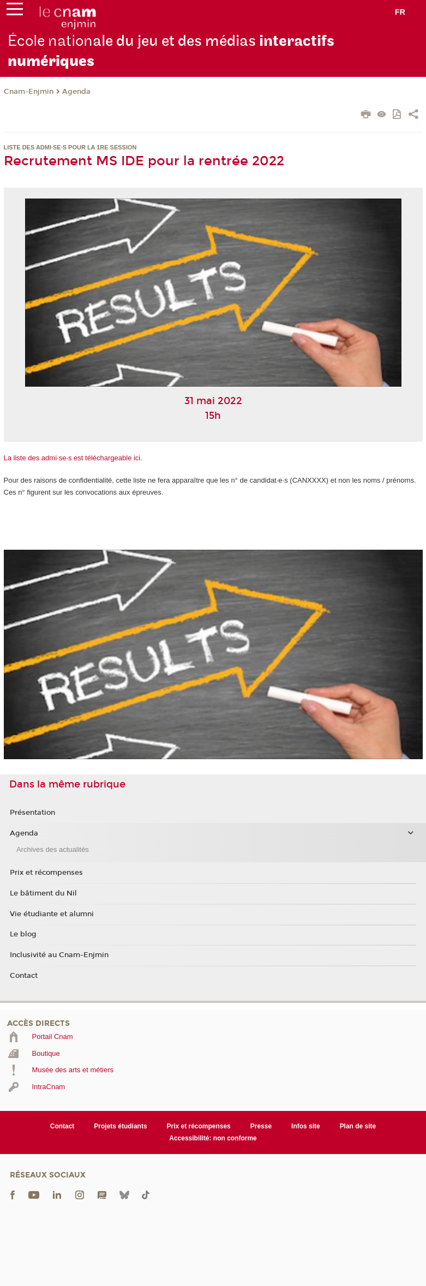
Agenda (76, 91)
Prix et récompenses (46, 872)
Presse (261, 1126)
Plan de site (358, 1126)
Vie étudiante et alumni (52, 914)
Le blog (23, 934)
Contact (24, 975)
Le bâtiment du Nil (43, 893)
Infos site (305, 1126)
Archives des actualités (52, 849)
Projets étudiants (120, 1126)
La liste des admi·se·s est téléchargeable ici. (73, 458)
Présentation (32, 812)
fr (400, 12)
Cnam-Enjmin (28, 91)
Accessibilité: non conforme (213, 1138)
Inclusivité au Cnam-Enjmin (59, 955)
